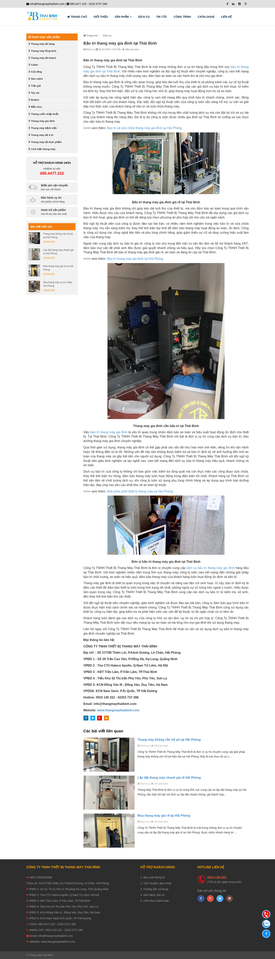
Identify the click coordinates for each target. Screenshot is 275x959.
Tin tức (161, 16)
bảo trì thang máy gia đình (108, 432)
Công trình (182, 16)
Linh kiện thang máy (41, 149)
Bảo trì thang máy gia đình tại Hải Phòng (135, 258)
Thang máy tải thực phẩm (45, 142)
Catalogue (206, 16)
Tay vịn (33, 92)
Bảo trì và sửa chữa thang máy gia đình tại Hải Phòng (144, 128)
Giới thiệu (101, 16)
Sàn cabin (35, 78)
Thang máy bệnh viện (42, 128)
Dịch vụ (144, 16)
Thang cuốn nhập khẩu (43, 114)
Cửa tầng (35, 71)
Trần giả (34, 85)
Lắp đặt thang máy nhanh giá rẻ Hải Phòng (169, 777)
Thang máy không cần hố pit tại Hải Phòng (169, 739)
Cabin (33, 64)
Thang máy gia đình (41, 121)
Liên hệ (226, 16)
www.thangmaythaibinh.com (118, 710)
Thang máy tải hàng (41, 43)
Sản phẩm (122, 16)
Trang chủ (77, 16)
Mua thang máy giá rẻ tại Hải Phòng (164, 815)
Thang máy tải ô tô (40, 135)
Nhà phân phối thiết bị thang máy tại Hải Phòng (140, 491)
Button (33, 99)
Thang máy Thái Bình (41, 955)
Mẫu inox (35, 106)
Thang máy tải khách (42, 57)
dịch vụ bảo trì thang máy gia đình (210, 568)
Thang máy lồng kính (42, 50)
